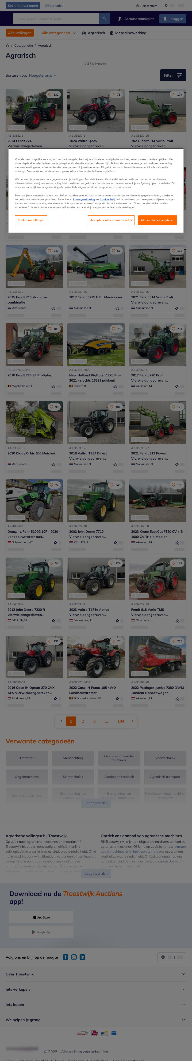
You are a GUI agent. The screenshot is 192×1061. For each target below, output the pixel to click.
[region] (96, 190)
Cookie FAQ (107, 199)
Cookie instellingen (31, 220)
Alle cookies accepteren (157, 220)
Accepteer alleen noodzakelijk (111, 220)
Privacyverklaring (84, 199)
